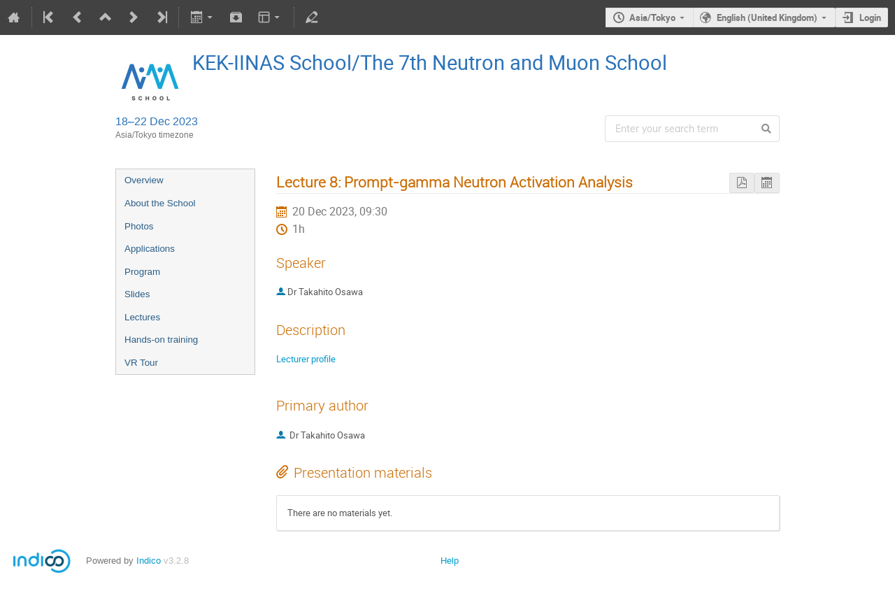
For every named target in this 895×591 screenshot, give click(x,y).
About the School (160, 203)
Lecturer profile (306, 359)
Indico (148, 561)
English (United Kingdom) (767, 17)
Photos (139, 226)
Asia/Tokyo (652, 17)
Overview (144, 180)
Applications (149, 248)
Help (450, 561)
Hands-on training (161, 339)
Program (142, 271)
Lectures (142, 317)
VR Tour (141, 362)
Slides (137, 294)
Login (870, 17)
